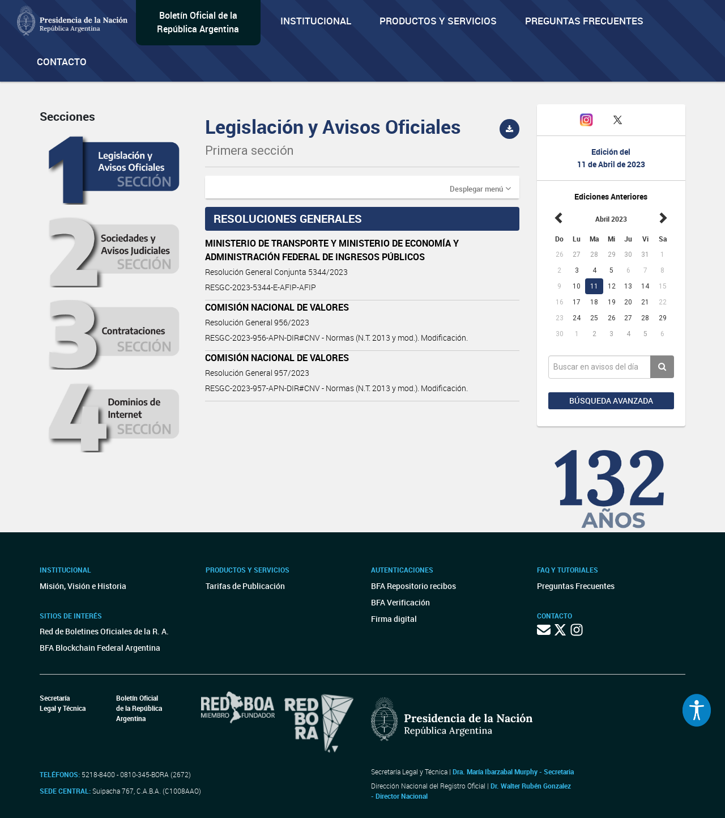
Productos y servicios (438, 20)
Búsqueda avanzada (611, 400)
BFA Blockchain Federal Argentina (100, 647)
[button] (480, 188)
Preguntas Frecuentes (584, 20)
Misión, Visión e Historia (83, 585)
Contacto (62, 61)
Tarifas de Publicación (245, 585)
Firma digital (394, 618)
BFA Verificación (400, 602)
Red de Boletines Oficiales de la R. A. (104, 631)
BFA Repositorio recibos (413, 585)
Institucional (315, 20)
